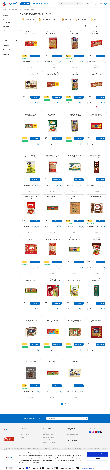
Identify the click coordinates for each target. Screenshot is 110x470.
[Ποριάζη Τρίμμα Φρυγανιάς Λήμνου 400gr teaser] (53, 238)
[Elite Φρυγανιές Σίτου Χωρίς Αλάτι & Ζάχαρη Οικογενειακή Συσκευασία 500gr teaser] (53, 320)
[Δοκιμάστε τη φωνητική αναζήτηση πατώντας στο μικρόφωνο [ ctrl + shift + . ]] (80, 3)
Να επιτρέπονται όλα (97, 452)
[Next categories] (105, 19)
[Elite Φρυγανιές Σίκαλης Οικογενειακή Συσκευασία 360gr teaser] (53, 73)
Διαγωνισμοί (37, 4)
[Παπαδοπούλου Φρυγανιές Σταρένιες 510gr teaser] (96, 114)
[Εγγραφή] (86, 418)
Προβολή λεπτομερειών (88, 467)
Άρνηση (97, 457)
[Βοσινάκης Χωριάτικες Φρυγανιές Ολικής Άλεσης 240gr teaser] (96, 279)
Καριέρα (22, 437)
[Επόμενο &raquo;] (68, 404)
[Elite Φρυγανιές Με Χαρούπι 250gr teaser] (96, 197)
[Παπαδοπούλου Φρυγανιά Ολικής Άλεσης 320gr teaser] (53, 197)
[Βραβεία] (9, 439)
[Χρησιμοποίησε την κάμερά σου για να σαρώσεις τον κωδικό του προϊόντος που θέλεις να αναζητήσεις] (78, 3)
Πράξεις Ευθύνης (25, 434)
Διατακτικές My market (48, 439)
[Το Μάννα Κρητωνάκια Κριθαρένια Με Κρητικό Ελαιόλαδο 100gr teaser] (75, 279)
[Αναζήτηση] (59, 3)
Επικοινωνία (69, 432)
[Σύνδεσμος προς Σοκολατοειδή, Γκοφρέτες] (48, 19)
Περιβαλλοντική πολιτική (49, 442)
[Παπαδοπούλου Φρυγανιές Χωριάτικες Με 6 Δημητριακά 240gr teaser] (75, 114)
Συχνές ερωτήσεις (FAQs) (72, 434)
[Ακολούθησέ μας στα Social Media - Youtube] (96, 432)
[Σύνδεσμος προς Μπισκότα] (66, 19)
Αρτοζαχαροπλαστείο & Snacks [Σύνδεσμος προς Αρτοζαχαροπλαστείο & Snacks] (15, 9)
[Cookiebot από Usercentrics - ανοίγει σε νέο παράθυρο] (9, 467)
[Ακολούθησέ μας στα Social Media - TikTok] (101, 432)
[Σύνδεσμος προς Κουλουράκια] (81, 19)
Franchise (23, 442)
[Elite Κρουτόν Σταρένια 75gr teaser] (31, 197)
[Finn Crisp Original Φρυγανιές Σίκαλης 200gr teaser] (53, 279)
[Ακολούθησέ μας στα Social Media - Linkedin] (98, 432)
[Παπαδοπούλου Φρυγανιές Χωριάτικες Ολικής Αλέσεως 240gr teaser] (75, 32)
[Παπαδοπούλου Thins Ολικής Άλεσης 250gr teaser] (31, 320)
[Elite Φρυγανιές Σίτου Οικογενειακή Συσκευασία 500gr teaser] (31, 32)
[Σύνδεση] (87, 3)
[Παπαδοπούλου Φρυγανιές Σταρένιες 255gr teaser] (96, 320)
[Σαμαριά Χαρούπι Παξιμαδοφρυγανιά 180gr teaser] (31, 362)
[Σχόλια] (38, 61)
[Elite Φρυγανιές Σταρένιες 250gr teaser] (31, 238)
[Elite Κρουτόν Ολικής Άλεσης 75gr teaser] (96, 238)
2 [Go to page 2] (65, 403)
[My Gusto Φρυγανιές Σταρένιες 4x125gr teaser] (96, 32)
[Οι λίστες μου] (35, 61)
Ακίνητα (22, 439)
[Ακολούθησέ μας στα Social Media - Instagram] (93, 432)
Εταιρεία (22, 432)
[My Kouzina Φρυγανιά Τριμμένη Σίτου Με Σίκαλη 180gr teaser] (53, 32)
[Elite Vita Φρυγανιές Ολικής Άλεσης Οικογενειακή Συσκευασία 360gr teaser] (31, 114)
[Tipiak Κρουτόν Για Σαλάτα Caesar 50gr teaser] (31, 156)
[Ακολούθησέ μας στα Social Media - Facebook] (90, 432)
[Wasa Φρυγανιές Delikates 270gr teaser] (75, 362)
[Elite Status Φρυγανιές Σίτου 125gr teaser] (96, 156)
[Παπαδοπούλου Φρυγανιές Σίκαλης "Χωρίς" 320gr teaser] (31, 279)
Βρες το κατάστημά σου (48, 432)
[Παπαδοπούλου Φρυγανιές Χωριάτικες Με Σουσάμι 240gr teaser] (75, 73)
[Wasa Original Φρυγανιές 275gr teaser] (75, 156)
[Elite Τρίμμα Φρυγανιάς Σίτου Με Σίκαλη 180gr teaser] (53, 156)
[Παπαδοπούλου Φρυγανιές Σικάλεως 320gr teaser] (75, 238)
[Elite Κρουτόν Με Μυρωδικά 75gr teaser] (53, 114)
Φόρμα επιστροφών (48, 434)
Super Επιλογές (50, 4)
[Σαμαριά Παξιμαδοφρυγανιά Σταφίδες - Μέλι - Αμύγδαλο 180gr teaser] (75, 197)
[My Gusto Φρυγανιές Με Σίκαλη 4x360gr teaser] (96, 73)
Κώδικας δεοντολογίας (48, 437)
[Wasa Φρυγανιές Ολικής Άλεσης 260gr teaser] (31, 73)
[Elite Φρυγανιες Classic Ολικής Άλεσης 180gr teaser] (75, 320)
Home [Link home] (4, 9)
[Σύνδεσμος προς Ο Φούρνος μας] (28, 19)
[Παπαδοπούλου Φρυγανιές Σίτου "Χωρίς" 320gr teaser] (53, 362)
